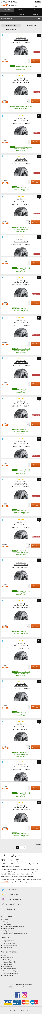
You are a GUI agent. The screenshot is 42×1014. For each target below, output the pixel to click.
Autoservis (35, 14)
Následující (38, 844)
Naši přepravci (7, 966)
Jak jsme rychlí (7, 964)
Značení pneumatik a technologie (13, 926)
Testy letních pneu (8, 941)
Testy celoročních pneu (10, 945)
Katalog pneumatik (9, 922)
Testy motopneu (8, 947)
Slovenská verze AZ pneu (10, 971)
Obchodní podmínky (9, 957)
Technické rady (7, 924)
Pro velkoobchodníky (9, 962)
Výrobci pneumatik (8, 929)
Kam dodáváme (8, 975)
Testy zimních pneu (9, 943)
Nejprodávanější (11, 25)
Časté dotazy (7, 960)
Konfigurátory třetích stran (11, 931)
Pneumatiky (7, 9)
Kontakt (38, 2)
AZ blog (5, 920)
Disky (35, 9)
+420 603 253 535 (10, 2)
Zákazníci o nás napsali (10, 973)
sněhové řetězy (5, 882)
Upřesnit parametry (7, 18)
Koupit (35, 61)
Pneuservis (21, 14)
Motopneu (21, 9)
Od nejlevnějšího (31, 25)
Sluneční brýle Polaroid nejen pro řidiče (15, 933)
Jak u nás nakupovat (9, 969)
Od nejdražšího (11, 29)
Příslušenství (6, 14)
